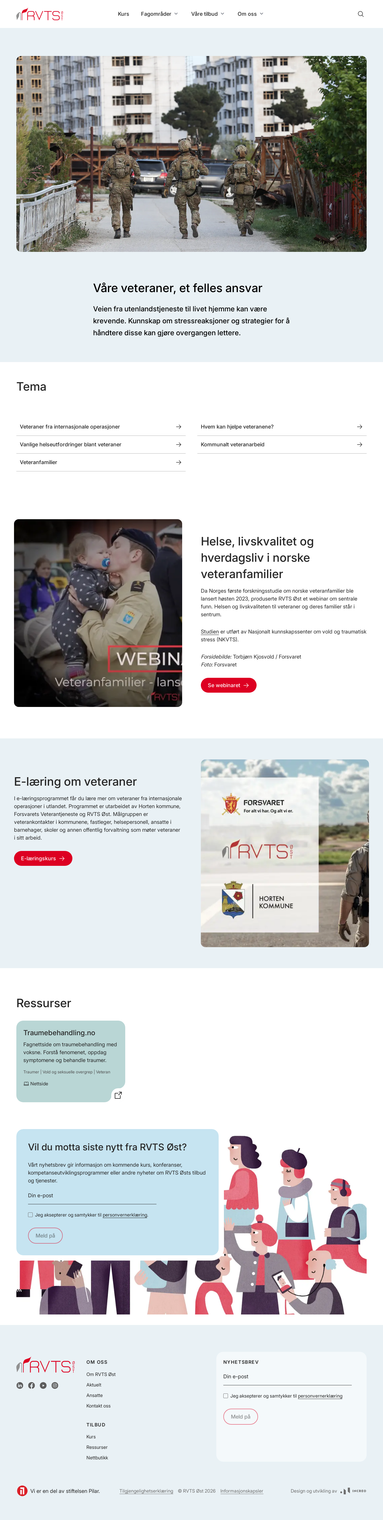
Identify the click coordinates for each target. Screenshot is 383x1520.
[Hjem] (39, 14)
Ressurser (97, 1447)
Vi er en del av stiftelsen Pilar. (58, 1491)
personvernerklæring (125, 1215)
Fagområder (160, 13)
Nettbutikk (97, 1458)
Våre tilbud (208, 13)
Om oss (251, 13)
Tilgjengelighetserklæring (146, 1491)
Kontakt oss (98, 1406)
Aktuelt (93, 1385)
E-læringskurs (43, 858)
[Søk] (361, 14)
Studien (210, 632)
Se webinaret (229, 685)
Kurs (123, 14)
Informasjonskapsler (241, 1491)
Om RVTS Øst (101, 1374)
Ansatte (94, 1395)
